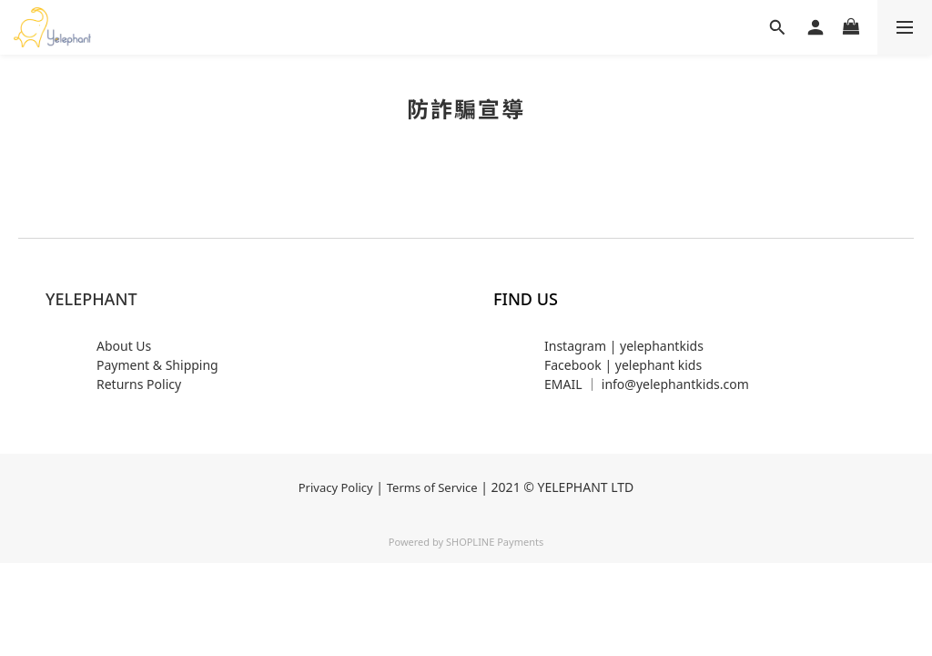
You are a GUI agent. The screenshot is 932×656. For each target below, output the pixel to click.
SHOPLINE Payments (494, 541)
